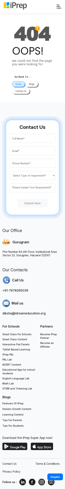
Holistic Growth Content (16, 408)
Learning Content (13, 414)
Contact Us (9, 463)
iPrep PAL (8, 354)
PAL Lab (7, 359)
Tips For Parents (12, 420)
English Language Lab (15, 378)
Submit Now (32, 203)
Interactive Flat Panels (16, 344)
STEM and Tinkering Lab (17, 388)
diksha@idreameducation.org (24, 313)
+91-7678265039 (15, 290)
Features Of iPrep (13, 403)
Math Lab (8, 383)
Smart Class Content (14, 339)
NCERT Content (11, 364)
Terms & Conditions (47, 463)
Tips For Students (13, 425)
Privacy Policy (11, 471)
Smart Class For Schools (16, 334)
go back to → (23, 76)
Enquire (55, 477)
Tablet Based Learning (16, 349)
